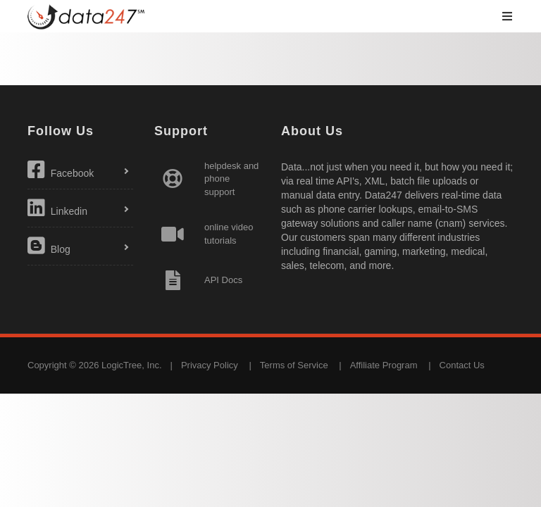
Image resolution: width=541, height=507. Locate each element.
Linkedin (57, 208)
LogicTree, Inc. (131, 365)
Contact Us (462, 365)
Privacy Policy (209, 365)
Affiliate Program (384, 365)
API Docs (223, 280)
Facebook (60, 170)
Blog (48, 246)
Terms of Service (294, 365)
